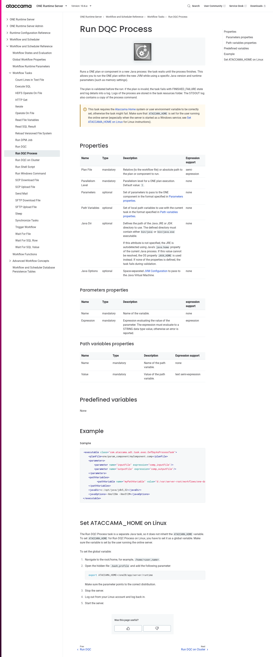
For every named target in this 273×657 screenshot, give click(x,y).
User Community (215, 6)
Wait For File (23, 234)
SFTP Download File (27, 200)
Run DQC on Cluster (27, 160)
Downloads (258, 6)
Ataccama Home (125, 109)
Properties (230, 31)
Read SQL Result (25, 126)
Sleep (18, 213)
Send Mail (21, 193)
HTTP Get (21, 100)
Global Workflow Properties (29, 59)
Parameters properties (239, 37)
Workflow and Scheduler (25, 39)
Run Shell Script (25, 167)
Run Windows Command (30, 173)
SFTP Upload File (26, 207)
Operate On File (24, 113)
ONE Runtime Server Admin (26, 26)
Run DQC (20, 146)
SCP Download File (27, 180)
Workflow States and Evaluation (32, 53)
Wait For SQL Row (26, 240)
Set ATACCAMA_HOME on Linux (243, 59)
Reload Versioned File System (33, 133)
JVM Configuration (155, 271)
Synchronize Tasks (26, 220)
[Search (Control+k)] (193, 6)
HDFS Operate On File (28, 93)
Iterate (19, 106)
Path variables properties (241, 42)
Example (229, 54)
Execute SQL (23, 86)
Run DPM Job (23, 140)
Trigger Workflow (25, 227)
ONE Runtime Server (22, 19)
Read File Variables (27, 120)
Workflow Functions (25, 254)
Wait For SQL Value (27, 247)
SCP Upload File (25, 187)
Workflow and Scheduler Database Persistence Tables (34, 269)
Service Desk (238, 6)
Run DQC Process (26, 153)
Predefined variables (236, 48)
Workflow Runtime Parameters (31, 66)
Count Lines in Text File (29, 79)
